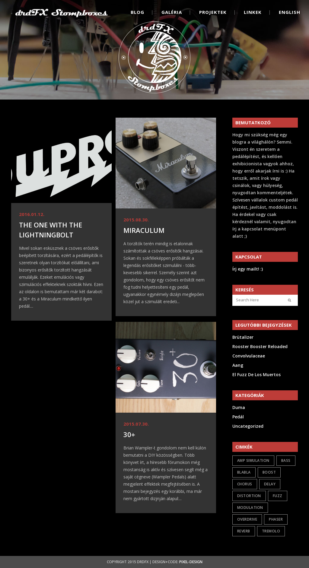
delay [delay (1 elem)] (270, 484)
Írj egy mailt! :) (247, 269)
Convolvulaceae (248, 356)
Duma (238, 407)
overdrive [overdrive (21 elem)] (247, 519)
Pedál (238, 417)
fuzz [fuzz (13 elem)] (277, 495)
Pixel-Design (190, 561)
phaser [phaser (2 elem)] (276, 519)
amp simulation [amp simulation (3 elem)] (253, 460)
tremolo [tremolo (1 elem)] (271, 531)
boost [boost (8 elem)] (269, 472)
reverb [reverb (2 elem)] (243, 531)
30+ (129, 434)
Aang (237, 365)
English (289, 12)
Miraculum (143, 230)
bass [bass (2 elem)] (286, 460)
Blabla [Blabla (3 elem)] (244, 472)
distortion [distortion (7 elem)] (249, 495)
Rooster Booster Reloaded (260, 346)
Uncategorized (247, 426)
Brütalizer (242, 337)
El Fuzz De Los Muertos (256, 374)
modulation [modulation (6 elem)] (250, 507)
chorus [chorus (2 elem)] (244, 484)
